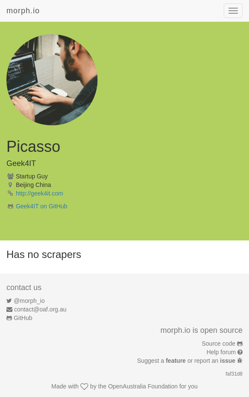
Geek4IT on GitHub (41, 206)
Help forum (221, 352)
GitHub (23, 317)
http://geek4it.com (39, 193)
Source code (219, 343)
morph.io (23, 10)
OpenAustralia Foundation (143, 386)
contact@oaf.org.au (40, 309)
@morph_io (29, 300)
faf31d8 (234, 374)
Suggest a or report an (187, 360)
